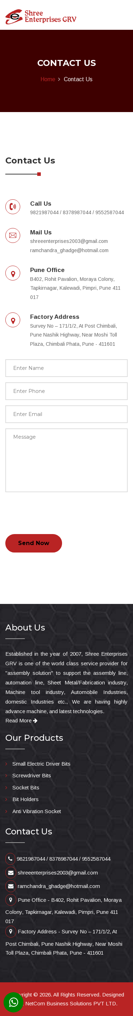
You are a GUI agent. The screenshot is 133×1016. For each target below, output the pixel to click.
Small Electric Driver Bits (41, 764)
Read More (21, 720)
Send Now (33, 543)
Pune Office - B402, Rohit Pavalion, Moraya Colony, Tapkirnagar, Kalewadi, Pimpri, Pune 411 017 (63, 910)
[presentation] (59, 511)
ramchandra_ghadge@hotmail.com (52, 886)
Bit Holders (25, 799)
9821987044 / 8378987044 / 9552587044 (57, 859)
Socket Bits (25, 787)
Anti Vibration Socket (36, 811)
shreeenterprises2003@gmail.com (51, 873)
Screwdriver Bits (31, 775)
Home (47, 79)
